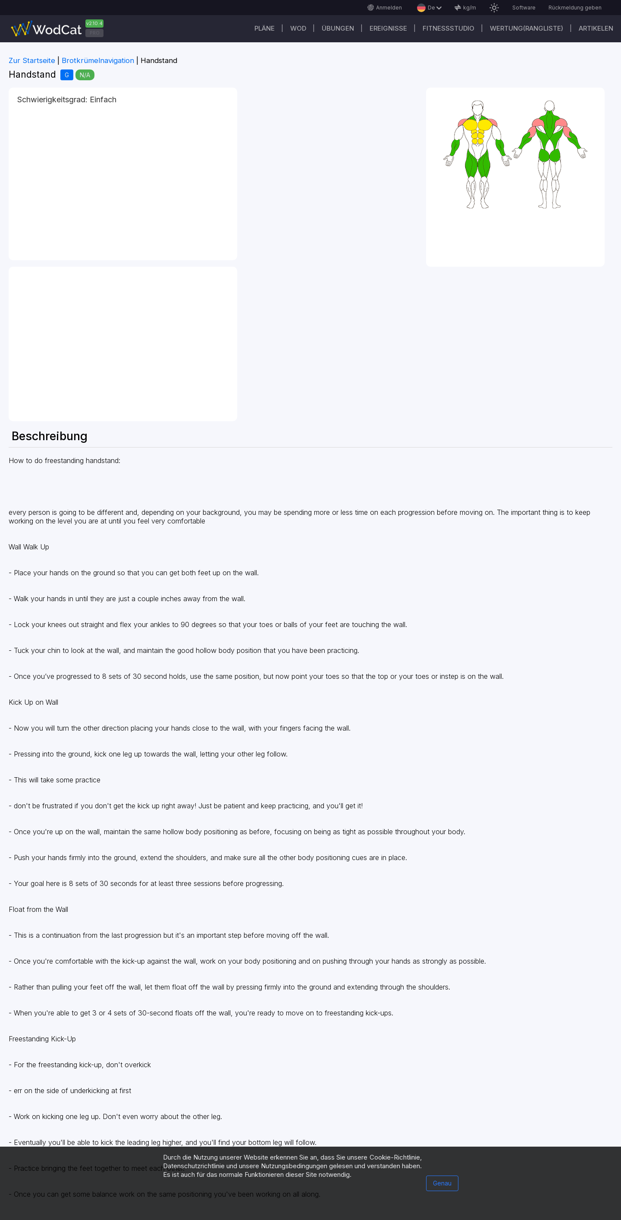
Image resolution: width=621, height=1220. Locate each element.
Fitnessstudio (448, 28)
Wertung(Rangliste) (526, 28)
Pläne (264, 28)
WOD (298, 28)
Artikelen (596, 28)
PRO (95, 33)
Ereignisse (388, 28)
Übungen (338, 28)
